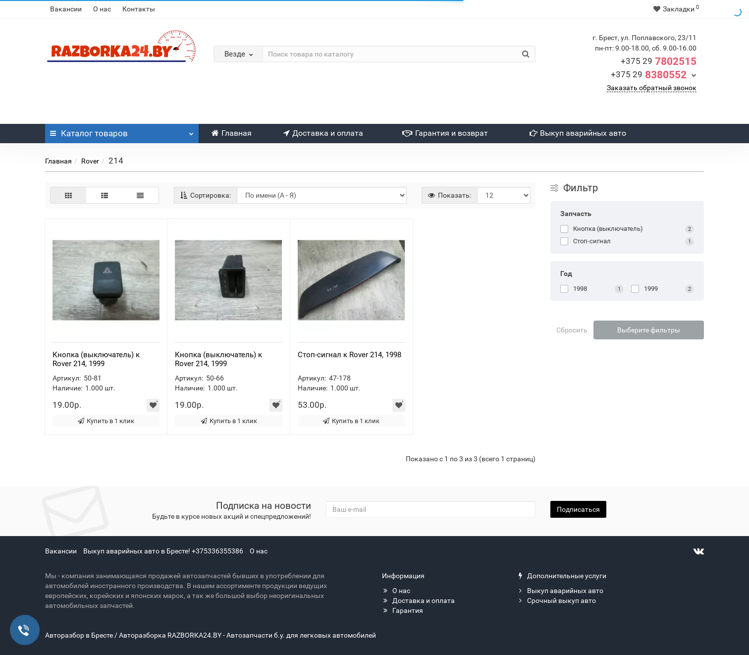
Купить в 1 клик (106, 421)
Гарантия (402, 610)
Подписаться (578, 509)
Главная (232, 133)
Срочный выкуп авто (556, 600)
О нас (102, 9)
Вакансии (66, 9)
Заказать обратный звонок (651, 88)
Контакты (138, 9)
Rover (90, 161)
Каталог (122, 130)
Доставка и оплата (323, 133)
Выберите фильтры (648, 330)
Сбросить (572, 330)
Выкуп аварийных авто (578, 133)
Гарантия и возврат (445, 133)
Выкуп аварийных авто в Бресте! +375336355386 (163, 551)
